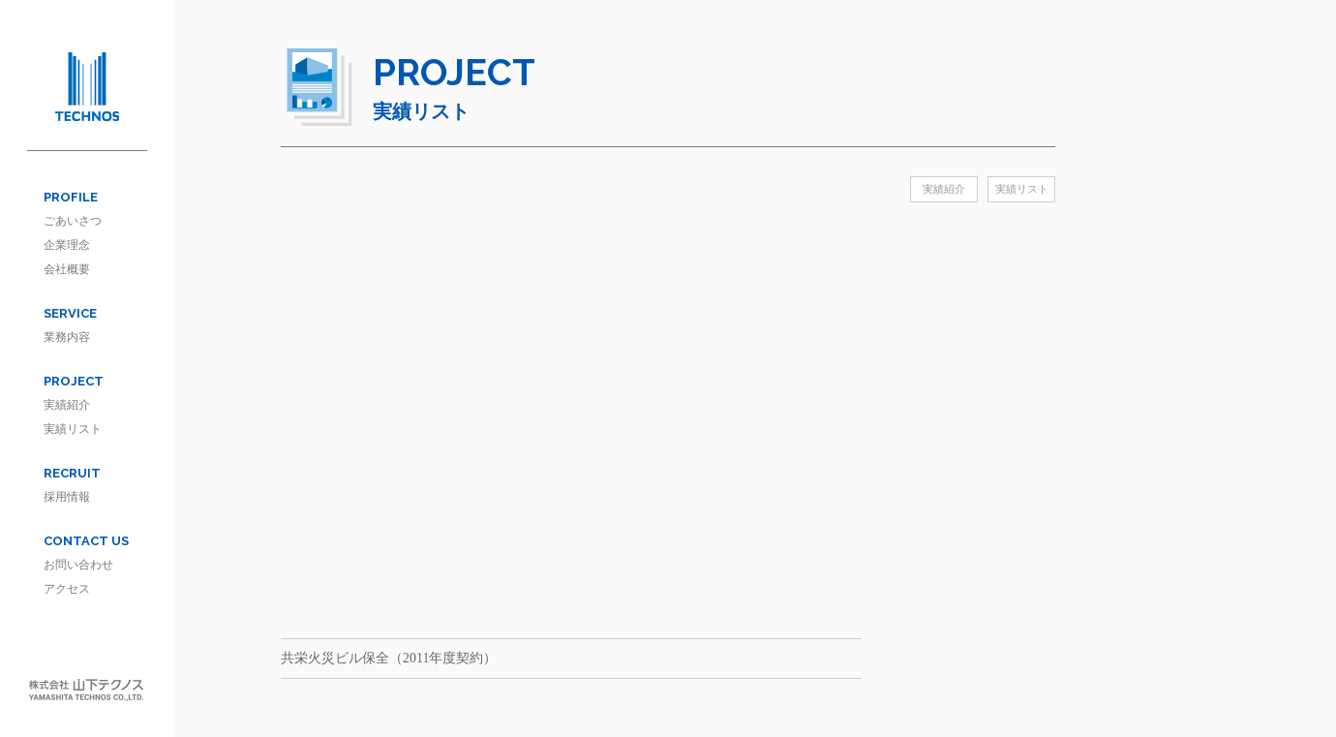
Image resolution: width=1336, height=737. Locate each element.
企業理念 (67, 245)
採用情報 (67, 497)
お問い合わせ (78, 564)
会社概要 (67, 269)
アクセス (67, 589)
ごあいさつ (73, 221)
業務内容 (67, 337)
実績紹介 (67, 405)
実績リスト (73, 429)
